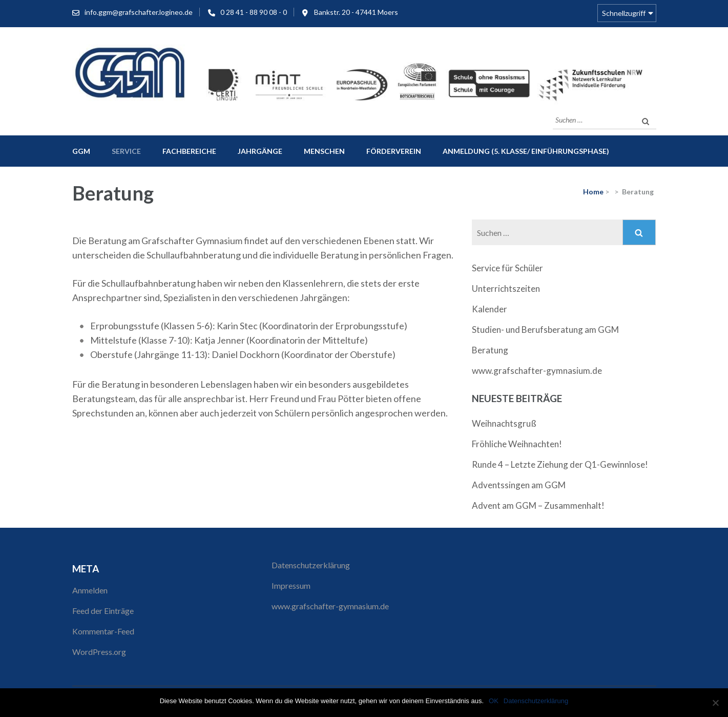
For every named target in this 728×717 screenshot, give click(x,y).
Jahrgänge (260, 151)
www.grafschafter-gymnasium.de (537, 370)
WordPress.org (99, 651)
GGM (81, 151)
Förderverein (393, 151)
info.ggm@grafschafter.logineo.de (139, 12)
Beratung (490, 350)
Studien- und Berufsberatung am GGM (545, 329)
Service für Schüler (507, 268)
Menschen (324, 151)
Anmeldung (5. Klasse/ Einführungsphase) (526, 151)
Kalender (489, 309)
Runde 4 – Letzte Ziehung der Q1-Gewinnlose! (560, 464)
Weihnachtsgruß (504, 423)
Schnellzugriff (624, 13)
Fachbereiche (189, 151)
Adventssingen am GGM (519, 485)
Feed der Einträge (103, 610)
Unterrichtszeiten (506, 288)
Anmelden (90, 590)
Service (126, 151)
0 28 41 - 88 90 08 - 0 (253, 12)
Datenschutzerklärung (311, 565)
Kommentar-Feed (103, 631)
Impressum (291, 585)
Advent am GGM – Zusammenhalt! (538, 505)
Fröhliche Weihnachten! (517, 444)
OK (493, 701)
